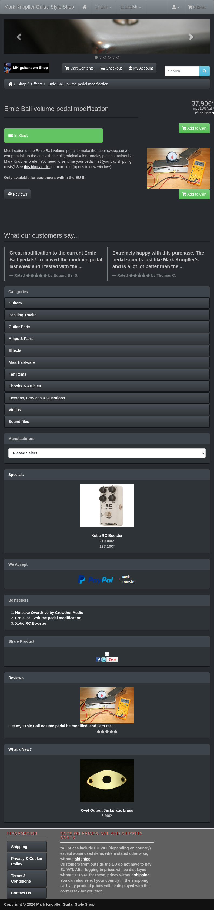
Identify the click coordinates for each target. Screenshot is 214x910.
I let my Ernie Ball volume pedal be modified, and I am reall (61, 726)
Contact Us (21, 893)
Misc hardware (22, 362)
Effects (37, 84)
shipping (208, 112)
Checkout (111, 68)
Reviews (17, 194)
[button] (19, 36)
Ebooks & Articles (25, 386)
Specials (16, 475)
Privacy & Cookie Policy (26, 861)
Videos (15, 410)
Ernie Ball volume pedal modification (77, 84)
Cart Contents (79, 68)
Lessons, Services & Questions (37, 398)
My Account (141, 68)
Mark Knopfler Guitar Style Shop (39, 7)
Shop (22, 84)
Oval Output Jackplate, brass (107, 810)
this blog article (36, 167)
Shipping (19, 847)
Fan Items (17, 374)
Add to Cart (194, 128)
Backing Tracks (22, 315)
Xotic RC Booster (106, 535)
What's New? (20, 749)
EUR (103, 7)
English (131, 7)
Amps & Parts (21, 338)
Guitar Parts (19, 327)
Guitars (15, 303)
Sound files (19, 421)
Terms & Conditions (21, 878)
